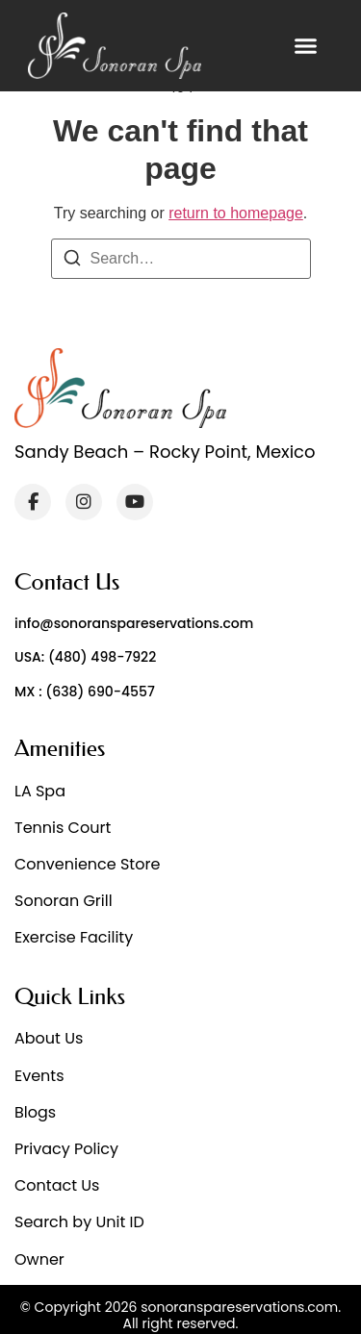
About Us (48, 1038)
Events (39, 1076)
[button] (306, 46)
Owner (39, 1259)
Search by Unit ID (79, 1222)
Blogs (35, 1112)
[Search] (72, 261)
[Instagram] (83, 502)
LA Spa (39, 791)
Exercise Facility (73, 937)
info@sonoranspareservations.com (133, 623)
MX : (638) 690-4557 (84, 691)
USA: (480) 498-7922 (85, 657)
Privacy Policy (66, 1149)
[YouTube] (134, 502)
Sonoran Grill (63, 901)
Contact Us (56, 1185)
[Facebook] (32, 502)
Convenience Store (87, 864)
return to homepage (235, 213)
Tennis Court (62, 828)
